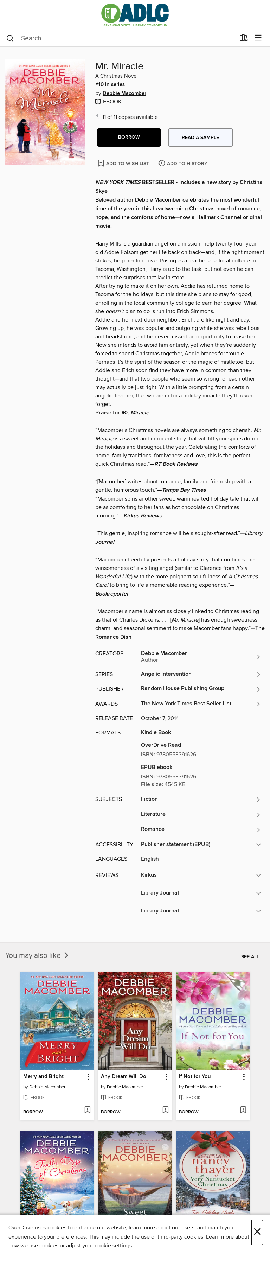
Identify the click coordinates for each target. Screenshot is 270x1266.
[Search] (10, 38)
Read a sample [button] (200, 137)
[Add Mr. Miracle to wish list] (124, 163)
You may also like (37, 955)
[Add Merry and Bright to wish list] (87, 1110)
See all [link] (250, 957)
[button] (129, 137)
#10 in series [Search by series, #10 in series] (110, 85)
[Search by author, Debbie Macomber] (201, 656)
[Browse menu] (258, 38)
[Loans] (243, 39)
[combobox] (121, 38)
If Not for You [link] (195, 1077)
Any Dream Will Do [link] (123, 1077)
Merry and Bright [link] (43, 1077)
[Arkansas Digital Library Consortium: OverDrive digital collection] (135, 15)
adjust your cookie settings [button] (99, 1245)
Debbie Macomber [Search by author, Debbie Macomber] (124, 93)
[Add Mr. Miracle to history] (183, 163)
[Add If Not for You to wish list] (243, 1110)
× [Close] (257, 1232)
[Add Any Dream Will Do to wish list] (165, 1110)
